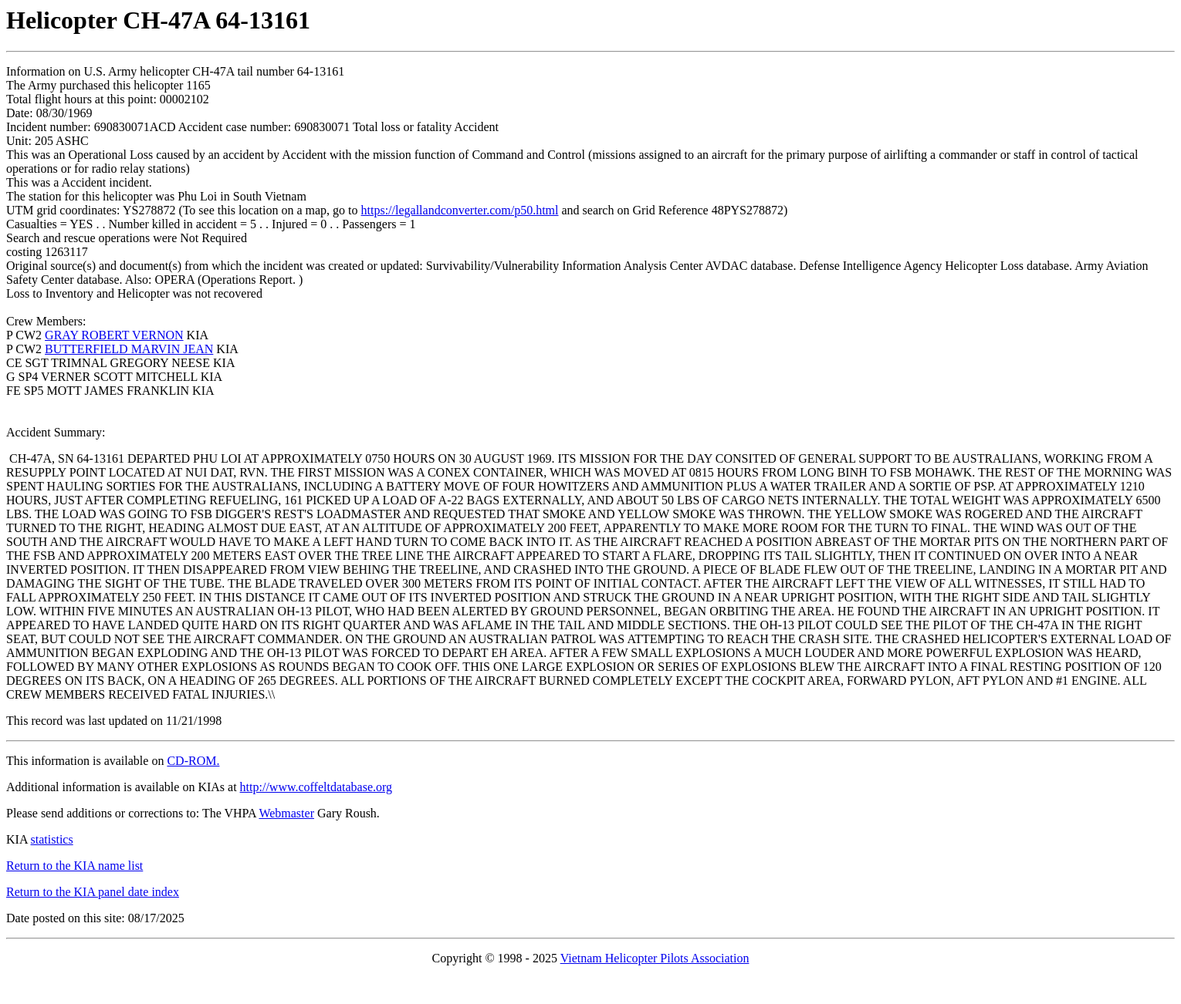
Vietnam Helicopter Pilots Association (655, 958)
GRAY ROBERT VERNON (114, 335)
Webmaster (286, 813)
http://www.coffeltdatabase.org (316, 786)
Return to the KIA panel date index (92, 891)
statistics (52, 839)
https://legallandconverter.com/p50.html (460, 210)
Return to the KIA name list (74, 865)
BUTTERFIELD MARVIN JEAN (129, 348)
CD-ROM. (193, 760)
